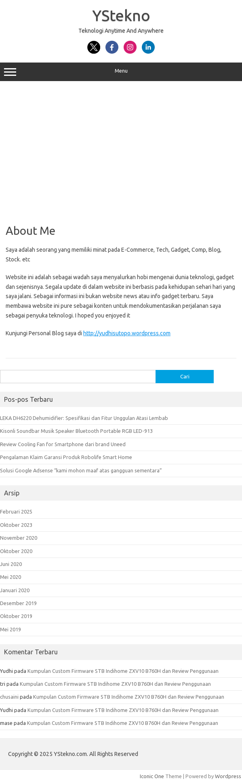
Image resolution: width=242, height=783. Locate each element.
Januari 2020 (14, 590)
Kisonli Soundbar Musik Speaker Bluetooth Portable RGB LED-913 (76, 431)
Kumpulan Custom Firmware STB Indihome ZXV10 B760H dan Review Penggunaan (123, 671)
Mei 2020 (10, 577)
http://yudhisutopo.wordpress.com (126, 333)
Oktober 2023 (16, 525)
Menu (121, 72)
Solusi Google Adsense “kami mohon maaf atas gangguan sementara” (81, 470)
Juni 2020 (11, 564)
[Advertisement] (121, 149)
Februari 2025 (16, 511)
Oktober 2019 (16, 616)
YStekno (121, 15)
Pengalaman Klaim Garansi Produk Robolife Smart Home (66, 457)
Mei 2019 (10, 629)
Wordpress (228, 776)
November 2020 (18, 538)
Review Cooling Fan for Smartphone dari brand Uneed (63, 444)
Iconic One (152, 776)
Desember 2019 (18, 603)
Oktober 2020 (16, 551)
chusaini (9, 696)
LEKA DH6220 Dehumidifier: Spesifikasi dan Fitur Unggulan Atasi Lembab (84, 418)
